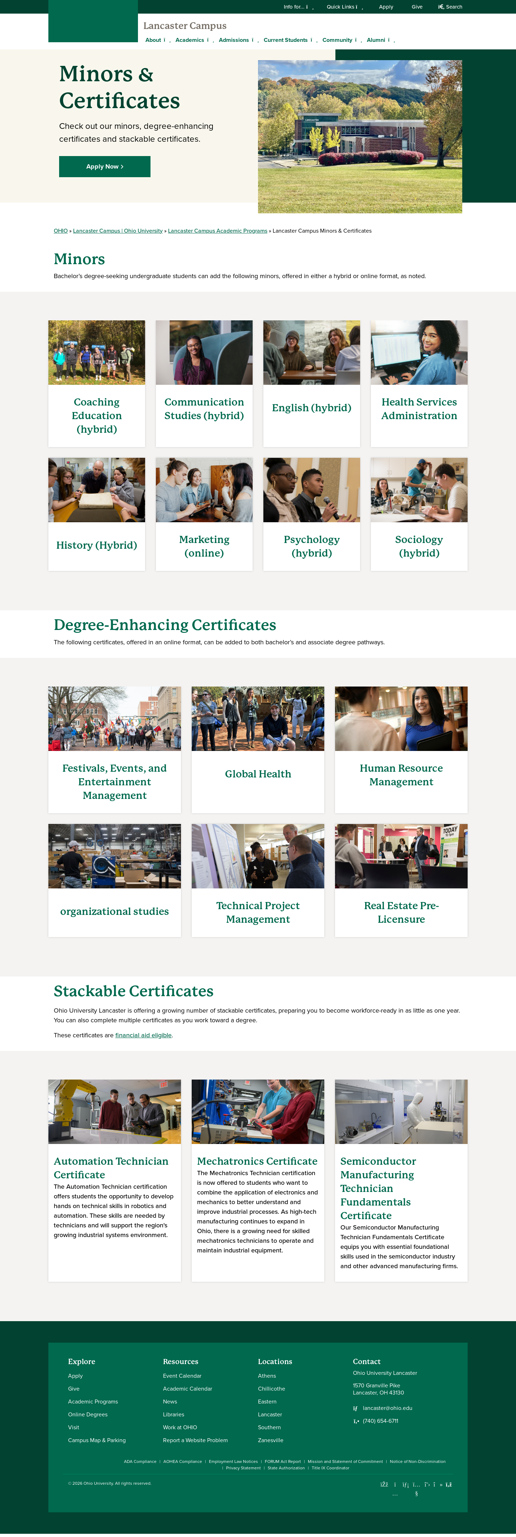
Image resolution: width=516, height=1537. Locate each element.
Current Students (286, 40)
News (170, 1405)
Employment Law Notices (233, 1464)
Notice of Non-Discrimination (418, 1464)
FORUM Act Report (283, 1464)
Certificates (171, 994)
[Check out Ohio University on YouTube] (416, 1492)
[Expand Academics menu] (210, 40)
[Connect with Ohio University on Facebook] (384, 1487)
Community (337, 40)
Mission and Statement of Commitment (345, 1464)
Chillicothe (271, 1392)
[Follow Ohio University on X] (427, 1487)
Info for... (299, 7)
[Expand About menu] (166, 40)
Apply (386, 7)
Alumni (376, 40)
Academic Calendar (187, 1392)
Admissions (234, 40)
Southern (269, 1430)
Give (417, 7)
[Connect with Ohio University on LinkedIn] (405, 1487)
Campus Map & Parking (97, 1443)
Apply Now (102, 169)
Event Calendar (182, 1379)
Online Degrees (88, 1418)
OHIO (61, 233)
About (153, 40)
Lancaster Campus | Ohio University (118, 233)
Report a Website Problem (195, 1443)
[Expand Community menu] (358, 40)
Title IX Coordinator (330, 1471)
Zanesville (270, 1443)
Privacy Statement (243, 1471)
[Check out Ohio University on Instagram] (395, 1496)
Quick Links (345, 7)
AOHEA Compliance (182, 1464)
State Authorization (286, 1471)
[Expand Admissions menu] (254, 40)
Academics (190, 40)
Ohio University (98, 1486)
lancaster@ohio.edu (387, 1411)
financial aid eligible (143, 1038)
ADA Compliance (140, 1464)
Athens (267, 1379)
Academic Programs (93, 1405)
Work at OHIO (180, 1430)
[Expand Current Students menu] (313, 40)
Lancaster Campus (185, 25)
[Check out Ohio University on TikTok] (438, 1487)
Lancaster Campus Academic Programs (217, 233)
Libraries (173, 1418)
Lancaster (270, 1418)
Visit (73, 1430)
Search (450, 7)
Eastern (267, 1405)
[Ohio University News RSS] (448, 1487)
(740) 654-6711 (380, 1424)
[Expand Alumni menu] (391, 40)
